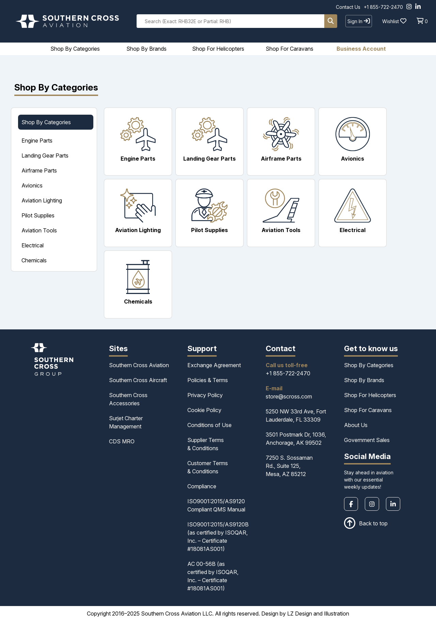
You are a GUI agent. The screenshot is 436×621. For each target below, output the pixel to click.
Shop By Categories (368, 365)
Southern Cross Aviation (139, 365)
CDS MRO (122, 441)
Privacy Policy (205, 395)
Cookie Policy (204, 410)
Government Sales (367, 440)
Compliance (201, 486)
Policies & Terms (207, 380)
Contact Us (348, 7)
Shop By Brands (364, 380)
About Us (356, 425)
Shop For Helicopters (370, 395)
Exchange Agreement (214, 365)
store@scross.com (289, 396)
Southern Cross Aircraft (138, 380)
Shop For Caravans (368, 410)
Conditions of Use (209, 425)
